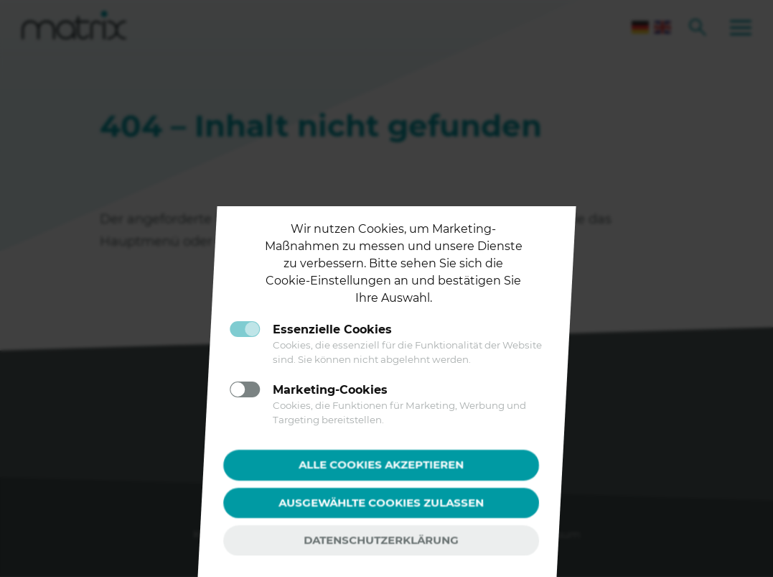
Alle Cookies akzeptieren (381, 464)
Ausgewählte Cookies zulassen (381, 502)
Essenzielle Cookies (332, 329)
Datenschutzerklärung (381, 540)
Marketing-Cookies (330, 390)
